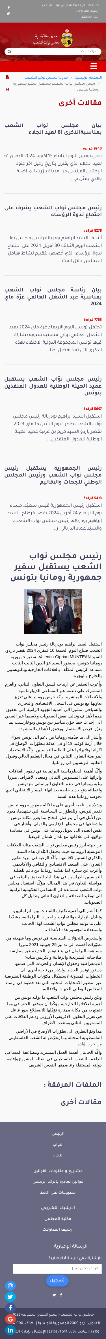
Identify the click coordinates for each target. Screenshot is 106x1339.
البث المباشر (90, 17)
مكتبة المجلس (58, 1219)
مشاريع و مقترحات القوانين (58, 1171)
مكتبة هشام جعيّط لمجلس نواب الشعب (70, 5)
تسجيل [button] (57, 1281)
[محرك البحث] (53, 51)
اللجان (58, 1156)
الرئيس (58, 1134)
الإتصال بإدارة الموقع (26, 1332)
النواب (58, 1145)
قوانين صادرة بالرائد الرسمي (58, 1182)
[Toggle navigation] (93, 66)
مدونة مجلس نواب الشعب (46, 78)
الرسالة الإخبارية (71, 1246)
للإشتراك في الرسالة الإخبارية (75, 1258)
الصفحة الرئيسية (88, 78)
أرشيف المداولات (87, 11)
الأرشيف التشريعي (58, 1208)
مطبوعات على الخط (58, 1193)
